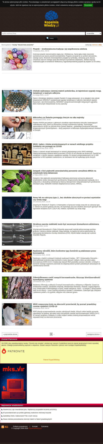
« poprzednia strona (10, 334)
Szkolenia (44, 426)
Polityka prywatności (20, 426)
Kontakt (35, 426)
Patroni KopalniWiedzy (51, 360)
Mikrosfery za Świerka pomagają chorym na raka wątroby (58, 117)
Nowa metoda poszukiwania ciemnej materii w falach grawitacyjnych (27, 419)
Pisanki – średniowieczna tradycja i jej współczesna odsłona (60, 49)
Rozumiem (88, 5)
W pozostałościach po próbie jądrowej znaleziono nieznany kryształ (27, 413)
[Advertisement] (51, 81)
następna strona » (93, 334)
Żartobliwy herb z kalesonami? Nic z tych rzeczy (20, 416)
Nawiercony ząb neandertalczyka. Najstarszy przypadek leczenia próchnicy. (30, 409)
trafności (95, 45)
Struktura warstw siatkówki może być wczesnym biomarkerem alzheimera (66, 224)
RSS (6, 427)
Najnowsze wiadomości (12, 405)
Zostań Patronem (9, 339)
